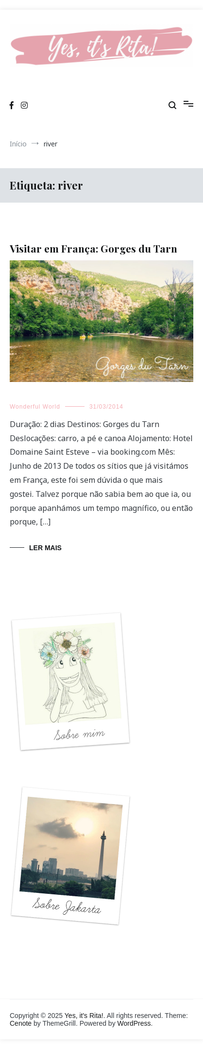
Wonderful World (35, 406)
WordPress (134, 1023)
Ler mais (45, 548)
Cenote (21, 1023)
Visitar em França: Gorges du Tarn (93, 248)
